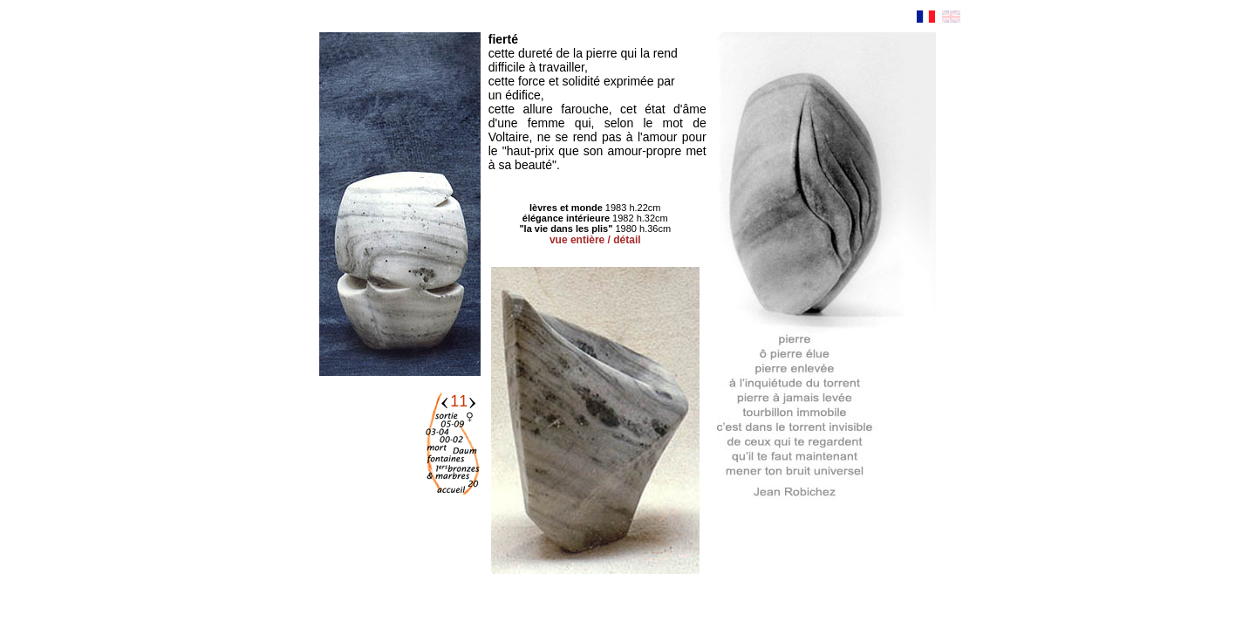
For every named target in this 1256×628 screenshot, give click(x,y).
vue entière (577, 240)
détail (626, 240)
